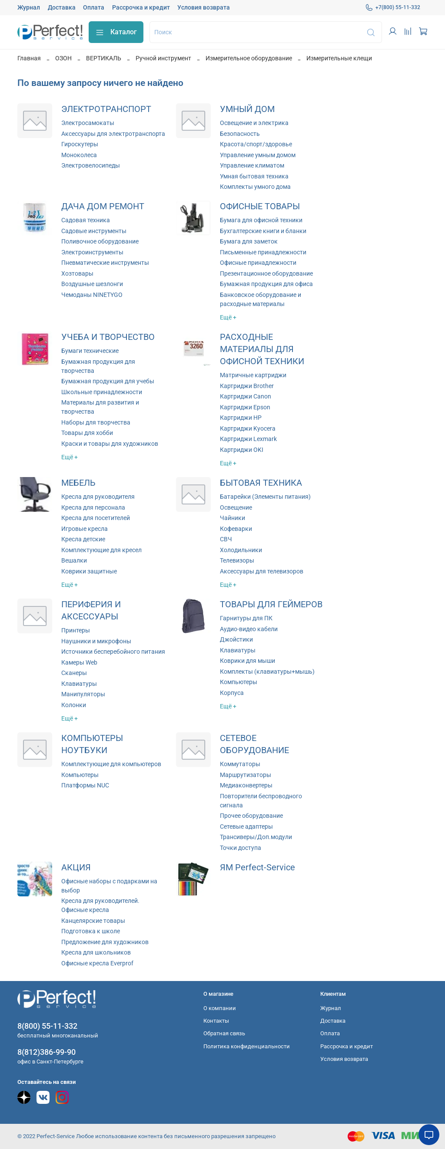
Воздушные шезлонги (92, 283)
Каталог (116, 32)
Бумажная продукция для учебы (107, 381)
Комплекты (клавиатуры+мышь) (267, 671)
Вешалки (74, 560)
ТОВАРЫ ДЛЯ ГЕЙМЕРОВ (271, 604)
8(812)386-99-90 (46, 1052)
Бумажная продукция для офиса (266, 283)
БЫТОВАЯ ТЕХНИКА (261, 483)
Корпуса (232, 692)
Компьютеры (238, 681)
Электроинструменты (92, 252)
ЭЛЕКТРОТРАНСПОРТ (106, 109)
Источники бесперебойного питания (113, 651)
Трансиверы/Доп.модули (256, 836)
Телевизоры (237, 560)
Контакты (216, 1020)
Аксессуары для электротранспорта (113, 133)
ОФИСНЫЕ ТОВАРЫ (260, 206)
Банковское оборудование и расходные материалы (260, 299)
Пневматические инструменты (105, 262)
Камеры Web (79, 662)
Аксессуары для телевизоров (261, 571)
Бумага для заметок (249, 241)
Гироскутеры (79, 144)
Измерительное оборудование (249, 58)
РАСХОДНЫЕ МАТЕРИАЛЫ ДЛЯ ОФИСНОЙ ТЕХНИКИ (262, 349)
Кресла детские (83, 539)
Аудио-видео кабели (249, 629)
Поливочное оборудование (100, 241)
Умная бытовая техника (254, 176)
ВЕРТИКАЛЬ (103, 58)
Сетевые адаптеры (246, 826)
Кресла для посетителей (95, 517)
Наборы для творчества (95, 422)
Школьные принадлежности (101, 391)
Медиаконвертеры (246, 785)
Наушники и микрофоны (96, 641)
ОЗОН (63, 58)
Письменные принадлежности (263, 252)
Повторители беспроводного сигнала (261, 801)
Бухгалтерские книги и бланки (263, 230)
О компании (219, 1008)
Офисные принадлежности (258, 262)
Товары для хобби (87, 432)
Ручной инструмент (163, 58)
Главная (29, 58)
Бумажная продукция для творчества (98, 366)
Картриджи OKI (241, 449)
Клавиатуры (79, 683)
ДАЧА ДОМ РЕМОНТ (102, 206)
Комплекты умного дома (255, 186)
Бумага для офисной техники (261, 220)
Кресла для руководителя (98, 496)
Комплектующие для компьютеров (111, 764)
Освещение (236, 507)
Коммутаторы (240, 764)
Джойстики (236, 639)
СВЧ (226, 539)
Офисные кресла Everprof (97, 963)
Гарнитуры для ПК (246, 618)
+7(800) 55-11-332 (392, 7)
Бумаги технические (90, 350)
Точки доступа (240, 847)
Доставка (62, 7)
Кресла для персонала (93, 507)
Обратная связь (224, 1033)
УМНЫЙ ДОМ (247, 109)
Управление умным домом (258, 154)
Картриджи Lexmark (248, 438)
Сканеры (74, 672)
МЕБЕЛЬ (78, 483)
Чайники (232, 517)
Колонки (73, 704)
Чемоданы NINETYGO (92, 294)
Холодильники (241, 550)
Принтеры (75, 630)
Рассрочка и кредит (141, 7)
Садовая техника (85, 220)
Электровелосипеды (90, 165)
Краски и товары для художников (109, 443)
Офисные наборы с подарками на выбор (109, 886)
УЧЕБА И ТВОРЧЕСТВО (108, 337)
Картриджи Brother (247, 385)
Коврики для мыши (247, 660)
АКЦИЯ (76, 867)
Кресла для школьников (96, 952)
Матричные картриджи (253, 375)
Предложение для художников (105, 941)
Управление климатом (252, 165)
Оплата (93, 7)
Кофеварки (236, 528)
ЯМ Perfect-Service (257, 867)
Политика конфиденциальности (246, 1046)
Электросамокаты (87, 122)
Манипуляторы (83, 694)
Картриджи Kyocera (248, 428)
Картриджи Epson (245, 407)
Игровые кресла (84, 528)
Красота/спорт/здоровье (256, 144)
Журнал (28, 7)
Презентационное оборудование (266, 273)
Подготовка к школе (90, 931)
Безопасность (240, 133)
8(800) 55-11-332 (47, 1025)
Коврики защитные (89, 571)
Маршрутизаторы (245, 774)
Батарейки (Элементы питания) (265, 496)
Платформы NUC (85, 785)
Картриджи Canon (245, 396)
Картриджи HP (241, 417)
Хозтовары (77, 273)
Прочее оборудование (251, 815)
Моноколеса (79, 154)
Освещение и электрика (254, 122)
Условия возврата (203, 7)
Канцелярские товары (93, 920)
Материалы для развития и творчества (100, 407)
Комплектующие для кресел (101, 550)
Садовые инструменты (93, 230)
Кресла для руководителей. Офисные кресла (100, 905)
